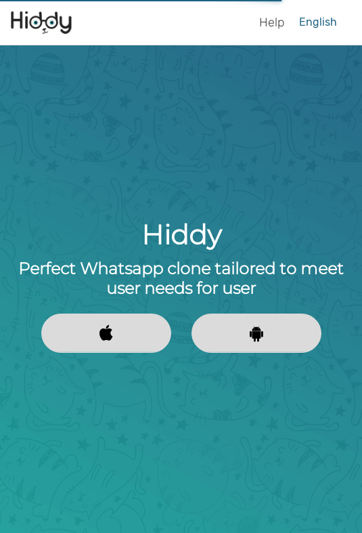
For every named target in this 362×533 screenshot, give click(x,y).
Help (271, 22)
